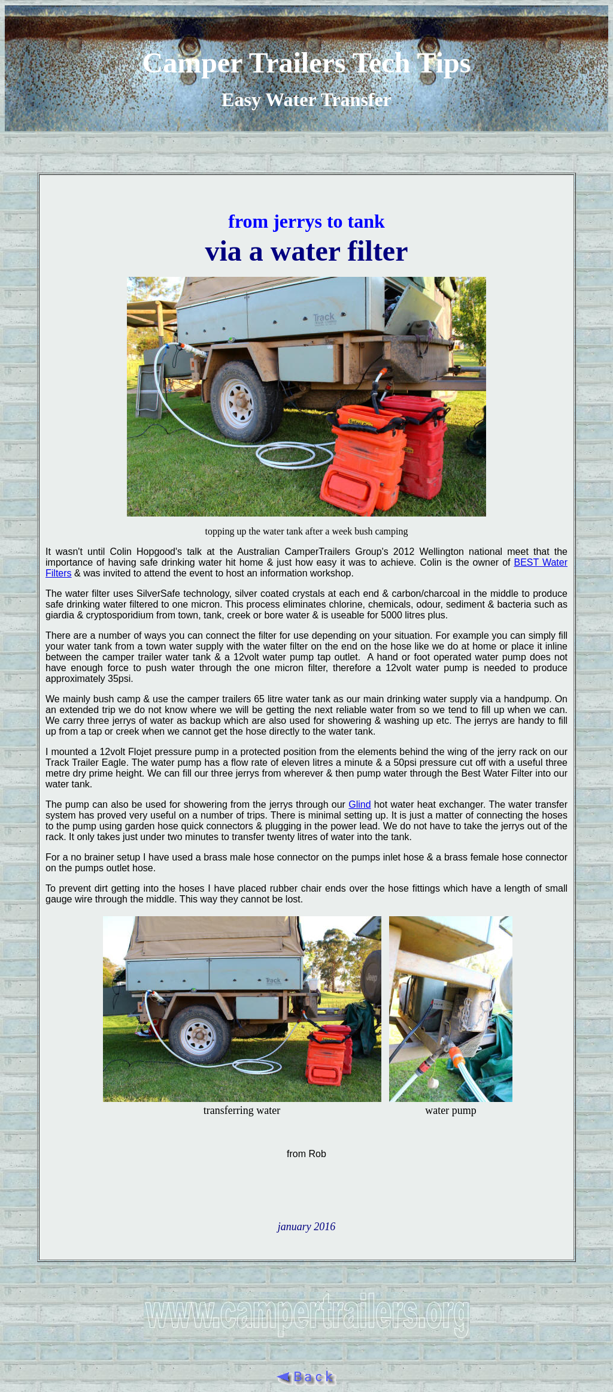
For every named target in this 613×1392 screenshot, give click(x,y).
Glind (359, 804)
